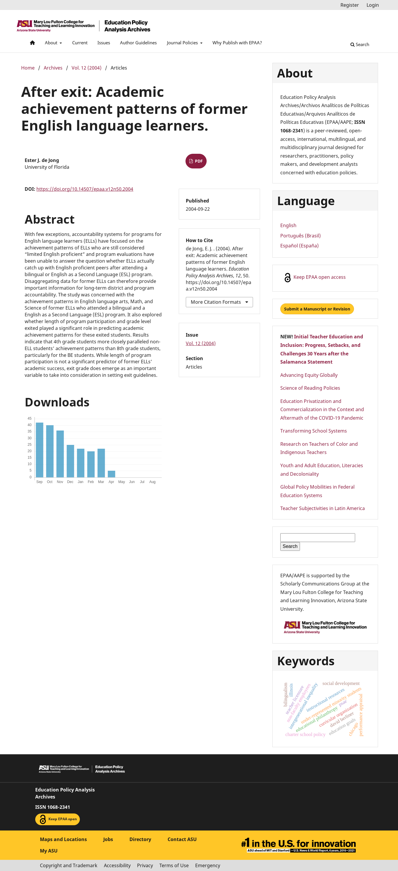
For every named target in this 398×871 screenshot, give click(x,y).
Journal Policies (183, 42)
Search (359, 44)
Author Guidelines (138, 42)
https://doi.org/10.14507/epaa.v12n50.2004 (84, 189)
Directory (140, 839)
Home (28, 68)
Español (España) (299, 245)
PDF (198, 161)
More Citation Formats (216, 302)
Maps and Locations (63, 839)
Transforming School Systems (313, 431)
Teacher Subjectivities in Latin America (322, 508)
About (51, 42)
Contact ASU (182, 839)
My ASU (49, 851)
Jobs (108, 839)
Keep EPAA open (57, 819)
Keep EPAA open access (314, 277)
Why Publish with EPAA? (237, 42)
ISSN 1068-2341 (52, 807)
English (288, 225)
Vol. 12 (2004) (87, 68)
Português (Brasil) (300, 235)
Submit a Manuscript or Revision (317, 309)
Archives (53, 68)
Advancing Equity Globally (309, 375)
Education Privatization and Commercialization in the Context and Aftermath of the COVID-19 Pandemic (322, 409)
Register (349, 5)
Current (79, 42)
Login (373, 5)
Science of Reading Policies (310, 388)
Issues (103, 42)
